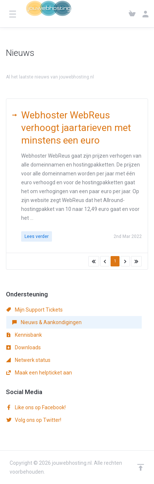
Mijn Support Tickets (34, 310)
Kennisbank (24, 335)
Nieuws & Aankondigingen (73, 67)
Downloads (23, 347)
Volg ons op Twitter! (33, 420)
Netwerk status (28, 360)
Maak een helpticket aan (39, 373)
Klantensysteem (23, 67)
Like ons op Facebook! (36, 407)
